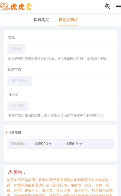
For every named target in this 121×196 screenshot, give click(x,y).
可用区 (13, 94)
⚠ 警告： (17, 172)
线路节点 (14, 69)
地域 (11, 37)
